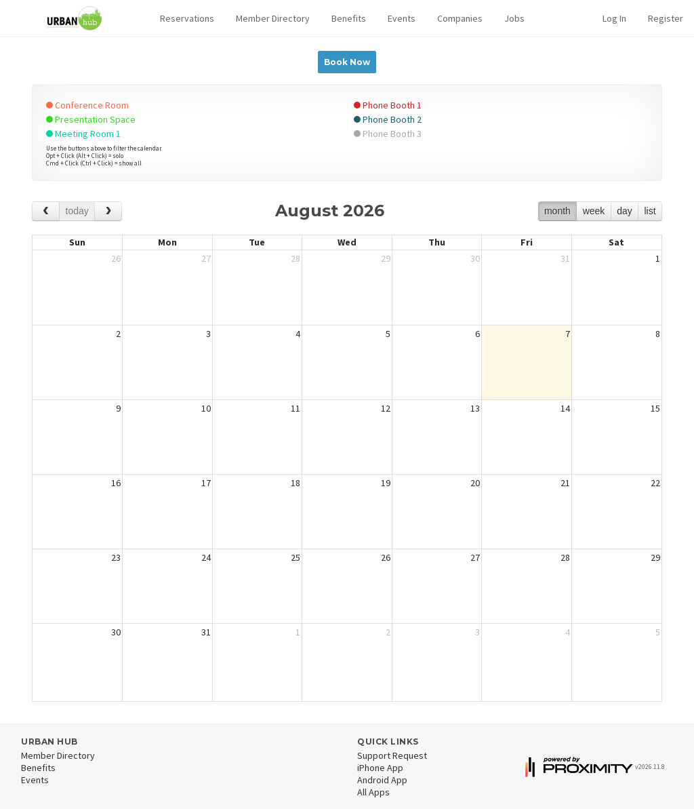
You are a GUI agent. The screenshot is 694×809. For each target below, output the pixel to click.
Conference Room (87, 105)
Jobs (514, 18)
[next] (108, 211)
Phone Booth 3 (388, 133)
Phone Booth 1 (388, 105)
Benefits (348, 18)
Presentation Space (91, 119)
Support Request (392, 755)
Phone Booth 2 (388, 119)
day (624, 210)
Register (665, 18)
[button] (187, 19)
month (557, 210)
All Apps (373, 792)
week (594, 210)
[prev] (46, 211)
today (77, 210)
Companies (460, 18)
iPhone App (380, 768)
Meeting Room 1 (83, 133)
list (649, 210)
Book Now (347, 62)
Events (401, 18)
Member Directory (273, 18)
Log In (614, 18)
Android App (382, 780)
